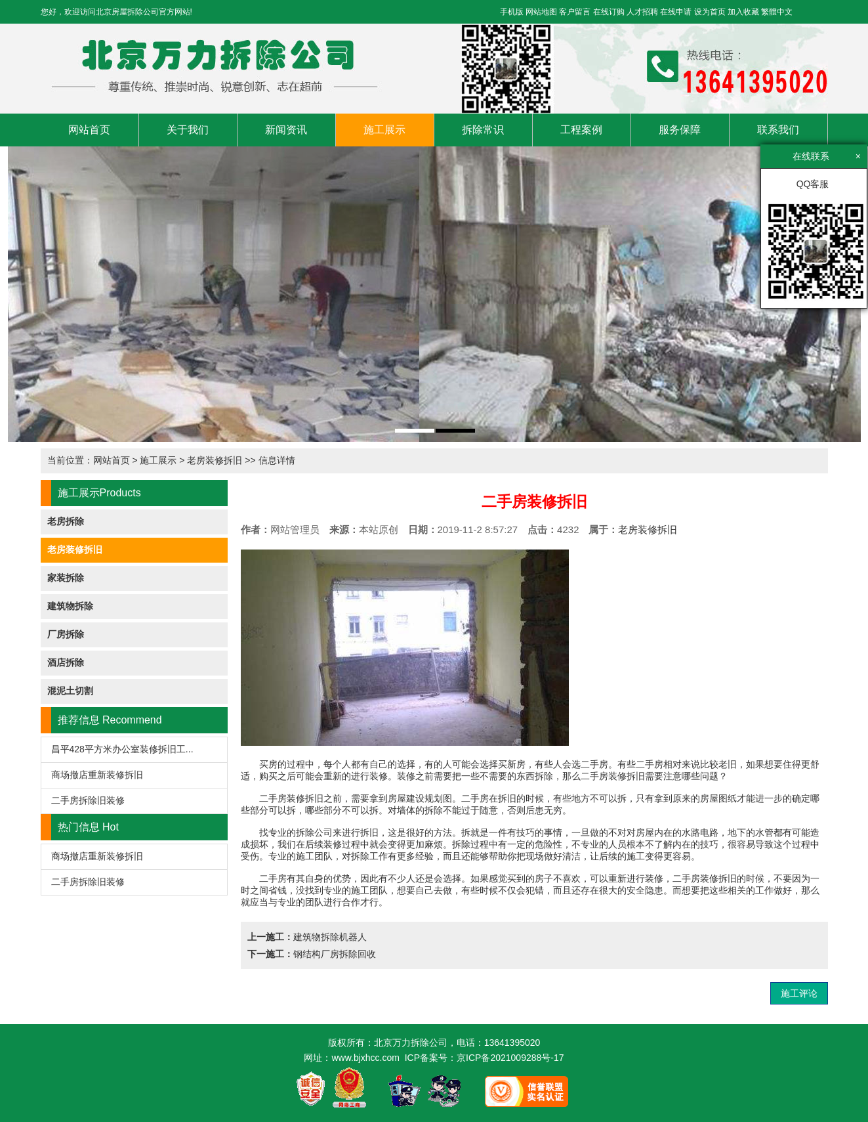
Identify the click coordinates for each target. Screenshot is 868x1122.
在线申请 (676, 11)
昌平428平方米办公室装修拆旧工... (122, 749)
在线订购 (609, 11)
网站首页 (89, 129)
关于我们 (188, 129)
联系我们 (778, 129)
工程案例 (581, 129)
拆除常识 (483, 129)
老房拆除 (65, 521)
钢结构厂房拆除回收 (334, 954)
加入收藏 (743, 11)
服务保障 (680, 129)
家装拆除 (65, 577)
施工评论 (799, 993)
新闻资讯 (286, 129)
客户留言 (574, 11)
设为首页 (710, 11)
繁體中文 (777, 11)
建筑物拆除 (70, 606)
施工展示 (384, 129)
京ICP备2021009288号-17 (510, 1057)
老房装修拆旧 (214, 460)
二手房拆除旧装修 (88, 800)
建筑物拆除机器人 (330, 937)
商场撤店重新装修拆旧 (97, 774)
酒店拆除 (65, 662)
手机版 (512, 11)
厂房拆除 (65, 634)
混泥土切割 (70, 690)
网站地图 (541, 11)
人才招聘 (642, 11)
